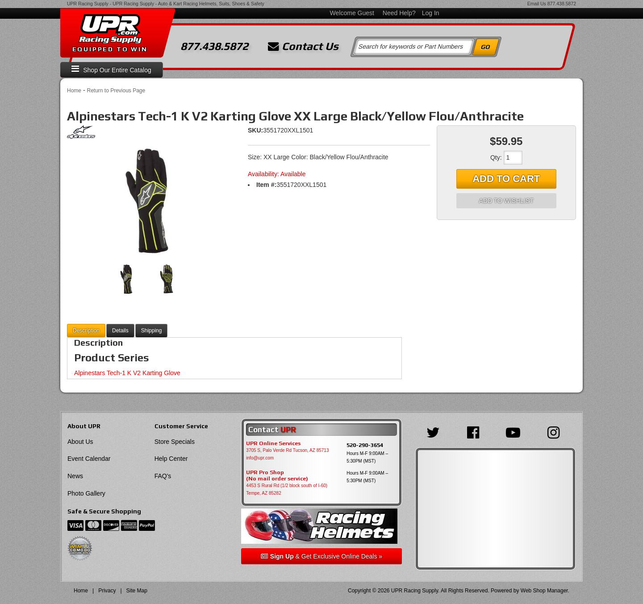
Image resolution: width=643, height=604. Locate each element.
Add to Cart (506, 178)
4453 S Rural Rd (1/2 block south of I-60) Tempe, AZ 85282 (286, 489)
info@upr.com (260, 457)
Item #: (266, 184)
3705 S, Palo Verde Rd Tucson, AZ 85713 (287, 450)
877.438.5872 (561, 3)
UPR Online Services (273, 443)
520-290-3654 (365, 445)
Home (74, 90)
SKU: (255, 130)
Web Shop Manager (544, 590)
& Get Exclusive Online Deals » (321, 556)
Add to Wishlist (506, 200)
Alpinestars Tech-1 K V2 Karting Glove (127, 372)
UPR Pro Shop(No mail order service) (277, 475)
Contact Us (303, 46)
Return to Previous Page (116, 90)
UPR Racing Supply (88, 3)
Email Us (536, 3)
